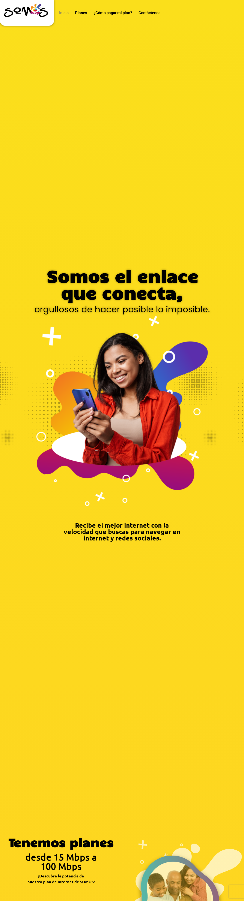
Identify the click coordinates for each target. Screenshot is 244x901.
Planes (81, 12)
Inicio (64, 12)
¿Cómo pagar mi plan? (112, 12)
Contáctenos (149, 12)
